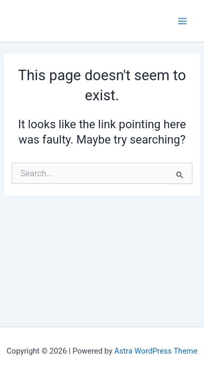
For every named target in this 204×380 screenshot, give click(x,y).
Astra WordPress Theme (155, 351)
